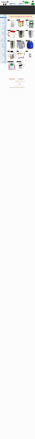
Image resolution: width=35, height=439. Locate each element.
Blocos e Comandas (4, 23)
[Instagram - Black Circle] (5, 4)
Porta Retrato (4, 54)
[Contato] (21, 3)
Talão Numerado (4, 61)
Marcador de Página (4, 47)
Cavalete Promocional (3, 34)
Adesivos (5, 18)
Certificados (5, 35)
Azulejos (5, 21)
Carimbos (5, 30)
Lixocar (5, 45)
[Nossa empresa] (12, 3)
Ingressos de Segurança (3, 44)
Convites (5, 38)
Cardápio (5, 29)
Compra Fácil (4, 15)
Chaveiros (5, 36)
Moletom (5, 48)
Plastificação (4, 52)
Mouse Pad (5, 49)
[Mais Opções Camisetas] (12, 79)
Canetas (5, 31)
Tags (5, 59)
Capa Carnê (5, 33)
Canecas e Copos (4, 28)
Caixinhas (5, 25)
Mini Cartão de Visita (4, 46)
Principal (5, 14)
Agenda (5, 19)
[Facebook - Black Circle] (3, 4)
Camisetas (5, 27)
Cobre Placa (4, 37)
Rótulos (5, 57)
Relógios (5, 56)
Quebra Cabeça (4, 55)
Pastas (5, 51)
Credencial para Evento (3, 40)
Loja (5, 16)
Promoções (5, 17)
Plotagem (5, 53)
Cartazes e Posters (4, 32)
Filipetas (5, 42)
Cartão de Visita (4, 26)
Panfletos (5, 50)
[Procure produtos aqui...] (15, 1)
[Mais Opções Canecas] (21, 79)
